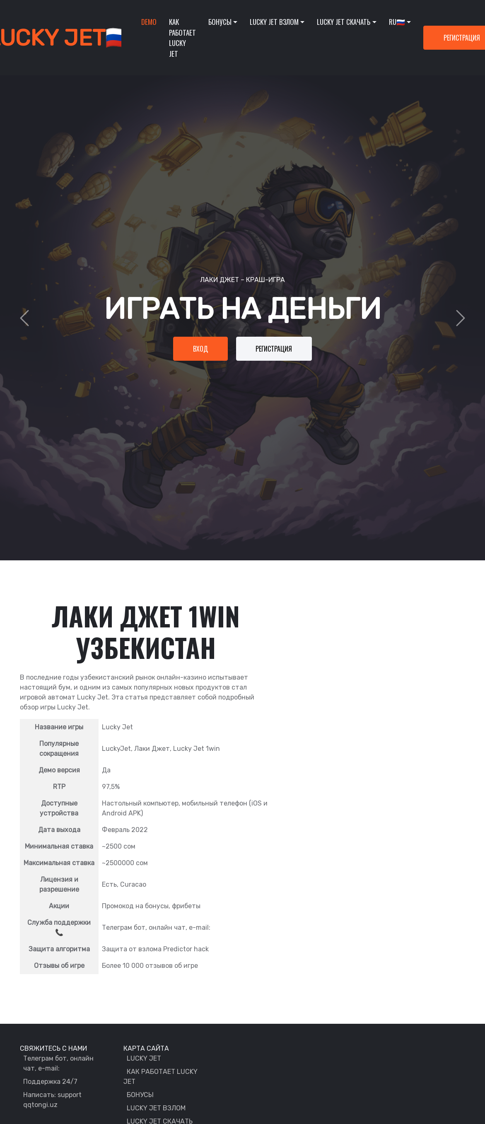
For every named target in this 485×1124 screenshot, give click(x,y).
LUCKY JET (144, 1058)
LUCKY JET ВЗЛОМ (156, 1108)
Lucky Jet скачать (343, 22)
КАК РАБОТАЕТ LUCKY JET (160, 1076)
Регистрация (274, 349)
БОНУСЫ (140, 1095)
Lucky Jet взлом (274, 22)
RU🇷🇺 (397, 22)
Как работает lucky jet (182, 38)
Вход (200, 349)
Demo (149, 22)
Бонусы (220, 22)
